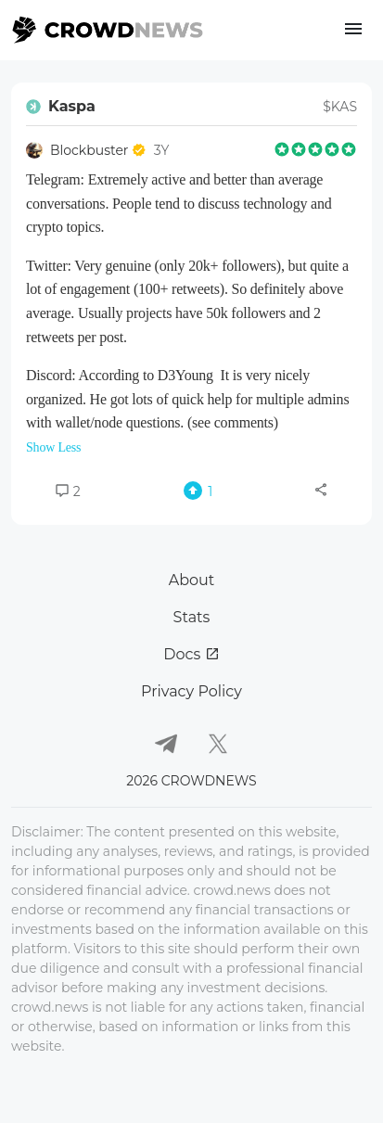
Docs (191, 654)
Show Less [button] (53, 447)
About (192, 580)
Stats (192, 617)
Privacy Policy (191, 691)
